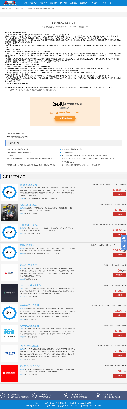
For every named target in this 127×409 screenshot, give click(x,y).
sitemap (81, 403)
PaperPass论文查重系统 (31, 285)
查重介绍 (43, 3)
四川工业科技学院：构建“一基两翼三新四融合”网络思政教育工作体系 (84, 155)
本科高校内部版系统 (29, 225)
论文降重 (73, 3)
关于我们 (44, 403)
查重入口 (63, 403)
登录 (104, 3)
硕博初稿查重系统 (28, 184)
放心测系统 (50, 27)
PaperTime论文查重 (29, 346)
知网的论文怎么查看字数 (19, 137)
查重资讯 (53, 3)
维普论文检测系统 (28, 205)
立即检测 (119, 194)
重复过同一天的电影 (18, 133)
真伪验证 (83, 3)
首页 (25, 3)
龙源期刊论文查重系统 (30, 366)
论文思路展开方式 (68, 152)
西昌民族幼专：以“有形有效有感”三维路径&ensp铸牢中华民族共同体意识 (31, 165)
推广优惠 (93, 3)
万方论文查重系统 (28, 265)
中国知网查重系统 (7, 9)
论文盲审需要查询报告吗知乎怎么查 (19, 152)
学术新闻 (29, 9)
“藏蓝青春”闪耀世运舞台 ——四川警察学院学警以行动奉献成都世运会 (30, 159)
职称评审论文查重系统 (30, 305)
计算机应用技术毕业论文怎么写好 (73, 149)
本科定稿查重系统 (28, 245)
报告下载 (63, 3)
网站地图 (72, 403)
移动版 (89, 403)
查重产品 (33, 3)
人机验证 (10, 155)
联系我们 (53, 403)
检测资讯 (19, 9)
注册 (109, 3)
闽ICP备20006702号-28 (76, 406)
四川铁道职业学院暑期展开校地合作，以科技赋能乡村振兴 (81, 165)
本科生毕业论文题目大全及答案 (17, 149)
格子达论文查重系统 (29, 325)
